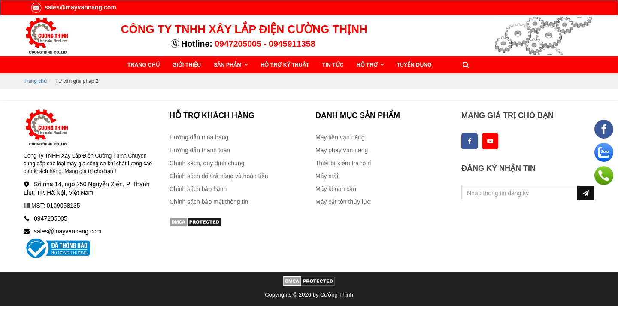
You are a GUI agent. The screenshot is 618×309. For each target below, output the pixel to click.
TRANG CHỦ (143, 65)
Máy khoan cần (335, 188)
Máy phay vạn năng (341, 150)
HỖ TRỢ (368, 65)
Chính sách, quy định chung (207, 163)
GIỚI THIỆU (187, 65)
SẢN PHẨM (228, 65)
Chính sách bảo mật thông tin (209, 201)
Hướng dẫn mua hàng (199, 137)
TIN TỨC (333, 65)
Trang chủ (35, 81)
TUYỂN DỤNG (414, 65)
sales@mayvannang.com (73, 7)
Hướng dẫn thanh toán (200, 150)
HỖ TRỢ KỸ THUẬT (285, 65)
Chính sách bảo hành (198, 188)
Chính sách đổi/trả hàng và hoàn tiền (219, 176)
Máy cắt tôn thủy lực (342, 201)
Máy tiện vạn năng (340, 137)
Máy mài (326, 176)
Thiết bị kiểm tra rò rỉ (343, 163)
